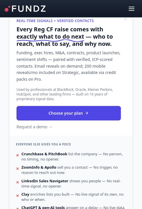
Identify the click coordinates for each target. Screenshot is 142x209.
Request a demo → (34, 126)
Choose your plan (69, 113)
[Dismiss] (125, 18)
